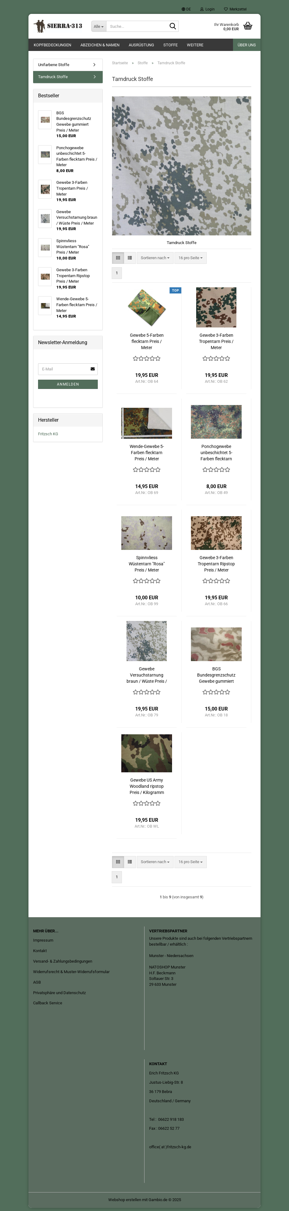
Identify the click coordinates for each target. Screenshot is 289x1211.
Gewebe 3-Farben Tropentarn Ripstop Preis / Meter (216, 567)
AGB (37, 985)
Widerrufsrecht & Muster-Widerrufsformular (71, 975)
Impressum (43, 943)
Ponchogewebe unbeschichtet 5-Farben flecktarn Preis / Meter (216, 456)
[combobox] (155, 261)
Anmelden (68, 387)
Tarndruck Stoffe (53, 80)
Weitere (195, 45)
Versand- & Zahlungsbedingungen (62, 964)
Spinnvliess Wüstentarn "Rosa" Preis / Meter (147, 567)
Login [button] (207, 9)
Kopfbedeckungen (52, 45)
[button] (186, 9)
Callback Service (47, 1006)
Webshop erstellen (124, 1202)
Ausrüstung (141, 45)
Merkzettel (235, 9)
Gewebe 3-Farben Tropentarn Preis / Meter (216, 344)
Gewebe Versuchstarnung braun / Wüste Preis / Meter (147, 678)
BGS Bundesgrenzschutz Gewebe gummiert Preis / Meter (216, 678)
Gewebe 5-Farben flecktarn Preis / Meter (147, 344)
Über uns (247, 45)
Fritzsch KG (48, 437)
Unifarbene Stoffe (53, 67)
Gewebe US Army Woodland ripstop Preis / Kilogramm (147, 789)
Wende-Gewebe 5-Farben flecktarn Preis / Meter (147, 455)
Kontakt (40, 954)
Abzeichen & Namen (99, 45)
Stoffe (170, 45)
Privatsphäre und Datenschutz (59, 996)
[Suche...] (98, 26)
